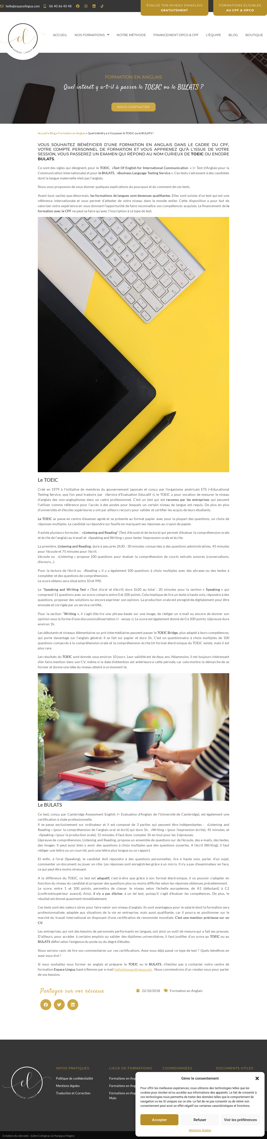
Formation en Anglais (71, 133)
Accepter (159, 1120)
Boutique (254, 35)
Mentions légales (200, 1130)
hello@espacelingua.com (133, 969)
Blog (233, 35)
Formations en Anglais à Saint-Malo (130, 1095)
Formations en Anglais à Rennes (131, 1086)
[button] (257, 1078)
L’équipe (213, 35)
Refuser (199, 1120)
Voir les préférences (240, 1120)
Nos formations (92, 35)
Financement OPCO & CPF (176, 35)
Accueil (60, 35)
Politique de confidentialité (74, 1078)
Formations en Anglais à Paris (130, 1078)
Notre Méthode (131, 35)
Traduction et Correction (73, 1093)
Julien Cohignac (40, 1136)
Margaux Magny (63, 1136)
